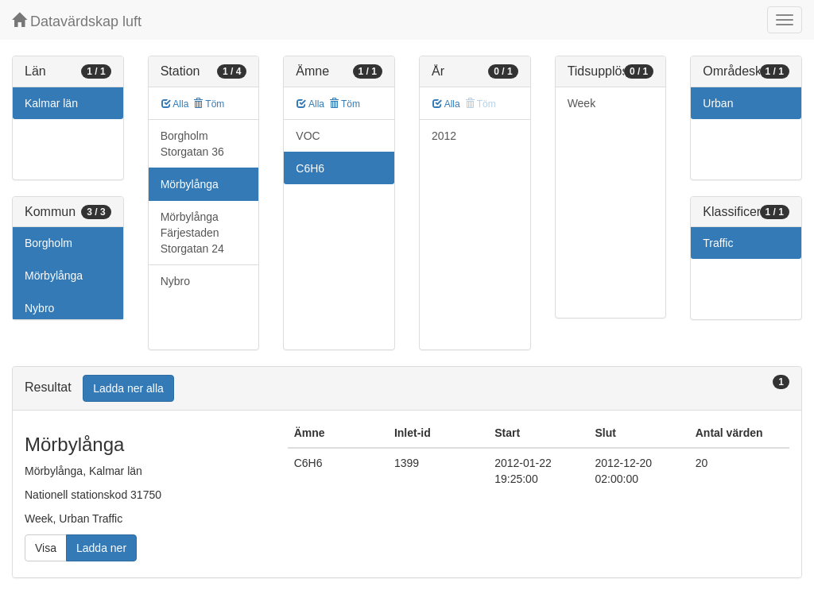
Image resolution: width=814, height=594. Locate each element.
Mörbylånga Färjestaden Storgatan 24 (192, 232)
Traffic (718, 243)
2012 (444, 135)
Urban (718, 103)
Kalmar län (51, 103)
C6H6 (310, 168)
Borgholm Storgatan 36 (192, 143)
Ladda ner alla (128, 388)
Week (582, 103)
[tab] (407, 389)
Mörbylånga (54, 275)
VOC (308, 135)
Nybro (39, 308)
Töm (208, 104)
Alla (175, 104)
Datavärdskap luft (76, 21)
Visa (45, 548)
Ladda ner (101, 548)
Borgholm (48, 243)
